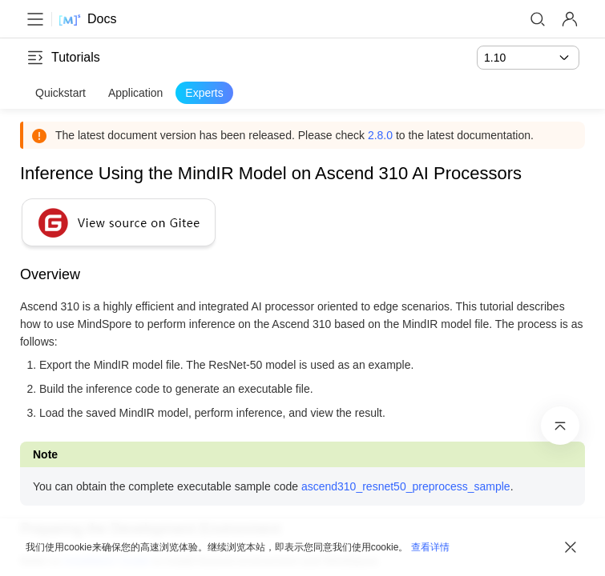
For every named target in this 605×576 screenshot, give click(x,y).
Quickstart (60, 92)
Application (135, 92)
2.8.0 (385, 135)
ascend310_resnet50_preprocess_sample (411, 486)
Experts (204, 92)
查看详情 (430, 547)
